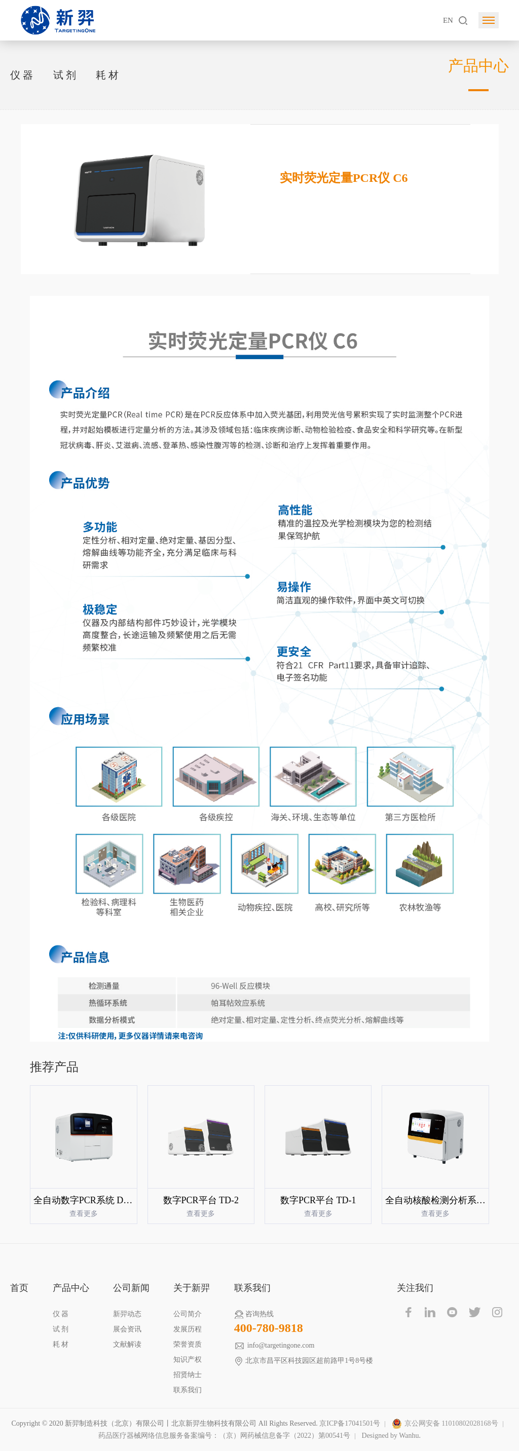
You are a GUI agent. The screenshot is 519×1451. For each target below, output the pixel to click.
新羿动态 (127, 1314)
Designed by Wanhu (390, 1435)
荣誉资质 (187, 1344)
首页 (19, 1288)
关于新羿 (191, 1288)
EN (448, 20)
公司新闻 (131, 1288)
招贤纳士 (187, 1375)
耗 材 (107, 75)
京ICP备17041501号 (349, 1423)
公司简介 (187, 1314)
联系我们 (187, 1390)
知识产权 (187, 1359)
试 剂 (64, 75)
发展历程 (187, 1329)
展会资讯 (127, 1329)
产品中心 (71, 1288)
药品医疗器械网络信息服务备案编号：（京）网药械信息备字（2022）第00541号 (224, 1435)
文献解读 (127, 1344)
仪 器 (21, 75)
